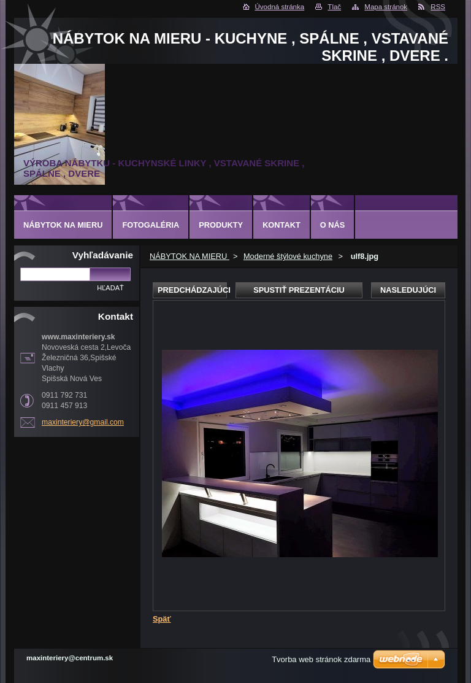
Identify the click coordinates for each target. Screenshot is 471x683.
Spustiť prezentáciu (299, 290)
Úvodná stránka (280, 6)
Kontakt (281, 225)
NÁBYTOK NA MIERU (189, 256)
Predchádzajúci (192, 290)
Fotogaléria (150, 225)
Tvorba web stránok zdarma (321, 659)
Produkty (221, 225)
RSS (438, 6)
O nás (332, 225)
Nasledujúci (408, 290)
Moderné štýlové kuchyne (287, 256)
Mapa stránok (385, 6)
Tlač (334, 6)
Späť (162, 618)
